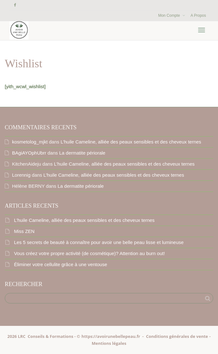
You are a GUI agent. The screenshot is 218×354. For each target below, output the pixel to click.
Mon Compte (169, 15)
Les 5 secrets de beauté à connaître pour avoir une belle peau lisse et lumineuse (99, 242)
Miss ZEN (24, 231)
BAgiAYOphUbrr (29, 153)
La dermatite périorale (82, 153)
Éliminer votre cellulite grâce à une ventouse (60, 264)
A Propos (198, 15)
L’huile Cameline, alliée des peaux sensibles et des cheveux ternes (130, 141)
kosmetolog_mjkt (30, 141)
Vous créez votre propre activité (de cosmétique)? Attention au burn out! (89, 253)
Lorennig (21, 175)
